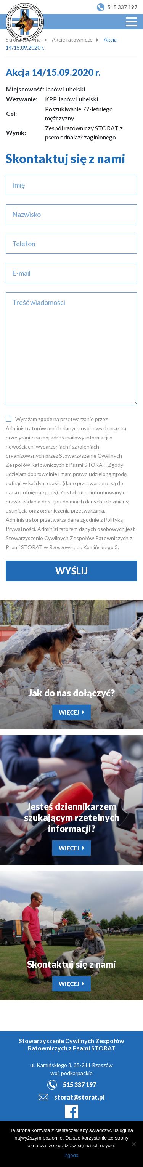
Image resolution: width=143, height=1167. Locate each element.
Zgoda (71, 1155)
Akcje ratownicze (72, 39)
